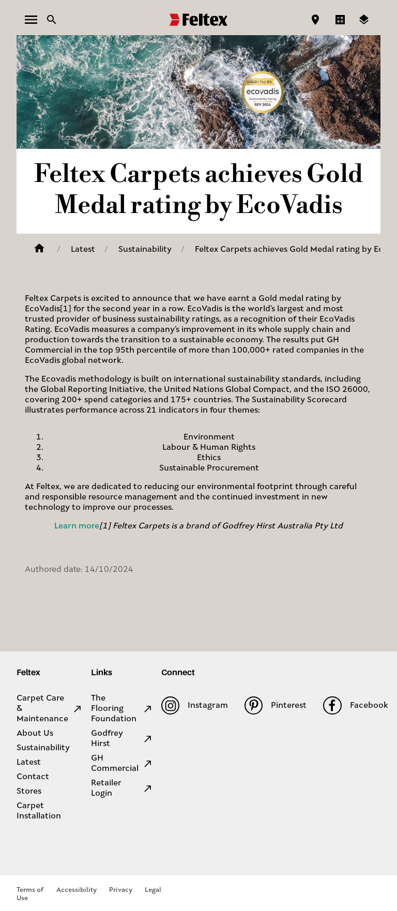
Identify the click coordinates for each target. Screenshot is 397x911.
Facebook (355, 705)
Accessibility (76, 890)
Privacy (120, 890)
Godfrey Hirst (122, 739)
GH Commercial (122, 763)
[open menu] (31, 19)
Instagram (194, 705)
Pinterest (276, 705)
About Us (35, 734)
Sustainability (145, 250)
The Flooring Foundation (122, 708)
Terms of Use (30, 894)
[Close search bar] (51, 19)
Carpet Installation (39, 811)
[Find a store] (315, 19)
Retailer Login (122, 788)
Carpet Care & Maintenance (50, 708)
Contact (33, 777)
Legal (153, 890)
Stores (29, 791)
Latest (83, 250)
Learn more (76, 526)
